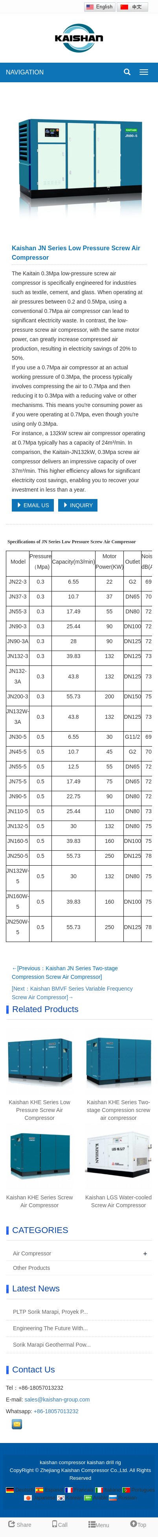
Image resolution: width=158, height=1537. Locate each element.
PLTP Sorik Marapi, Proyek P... (49, 1312)
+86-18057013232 (56, 1411)
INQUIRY (78, 505)
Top (138, 1525)
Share (19, 1525)
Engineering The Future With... (49, 1328)
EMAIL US (33, 505)
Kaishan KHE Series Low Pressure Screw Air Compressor (39, 1110)
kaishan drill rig (104, 1462)
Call (59, 1525)
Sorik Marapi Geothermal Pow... (51, 1345)
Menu (98, 1523)
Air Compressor (32, 1253)
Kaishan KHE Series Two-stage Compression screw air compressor (118, 1110)
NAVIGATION (25, 72)
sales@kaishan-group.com (57, 1399)
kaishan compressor (62, 1462)
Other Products (31, 1268)
